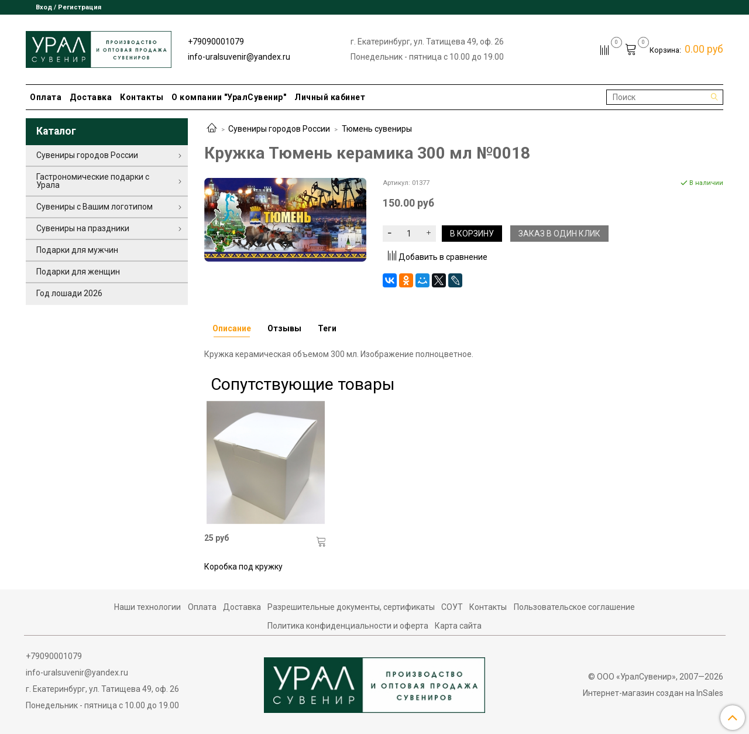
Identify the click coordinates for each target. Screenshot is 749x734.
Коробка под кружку (243, 566)
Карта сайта (458, 625)
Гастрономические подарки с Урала (92, 181)
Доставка (91, 97)
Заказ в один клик (559, 233)
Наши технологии (147, 607)
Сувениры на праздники (82, 228)
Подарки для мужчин (77, 250)
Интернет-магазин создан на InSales (653, 693)
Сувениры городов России (279, 128)
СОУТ (452, 607)
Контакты (141, 97)
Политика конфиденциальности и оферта (347, 625)
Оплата (45, 97)
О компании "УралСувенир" (228, 97)
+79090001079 (216, 41)
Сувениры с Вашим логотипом (94, 206)
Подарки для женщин (78, 271)
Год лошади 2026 (69, 293)
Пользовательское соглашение (574, 607)
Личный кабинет (329, 97)
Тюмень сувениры (377, 128)
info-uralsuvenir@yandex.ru (239, 56)
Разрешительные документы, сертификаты (351, 607)
